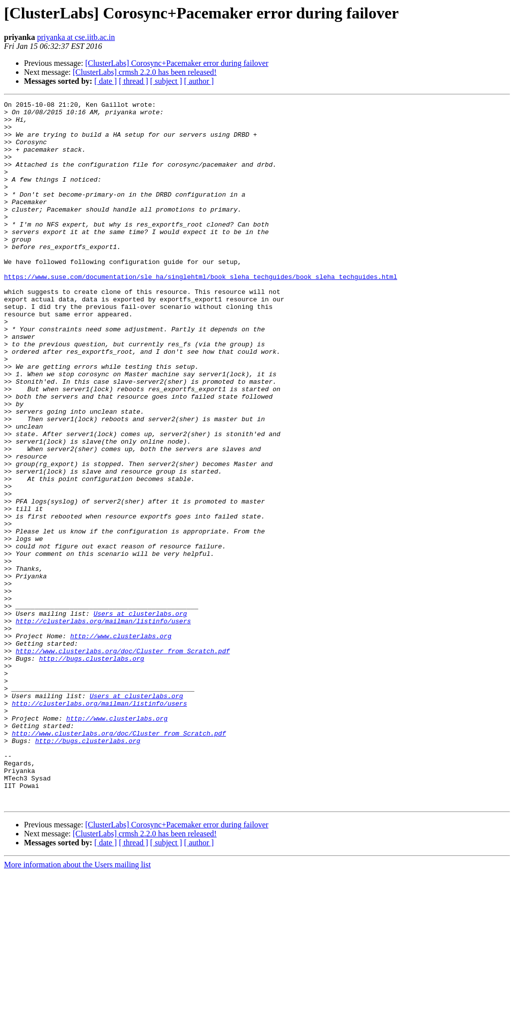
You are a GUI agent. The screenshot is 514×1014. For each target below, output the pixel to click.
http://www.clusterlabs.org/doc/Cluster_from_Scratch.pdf (122, 761)
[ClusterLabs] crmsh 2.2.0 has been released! (145, 72)
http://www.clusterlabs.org (121, 743)
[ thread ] (133, 81)
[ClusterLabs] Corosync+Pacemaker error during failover (176, 63)
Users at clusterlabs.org (140, 716)
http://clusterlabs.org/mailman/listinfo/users (103, 725)
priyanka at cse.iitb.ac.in (76, 37)
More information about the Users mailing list (77, 1005)
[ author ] (199, 81)
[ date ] (105, 81)
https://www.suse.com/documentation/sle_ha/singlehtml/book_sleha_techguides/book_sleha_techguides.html (200, 312)
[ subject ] (166, 81)
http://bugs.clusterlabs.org (91, 770)
